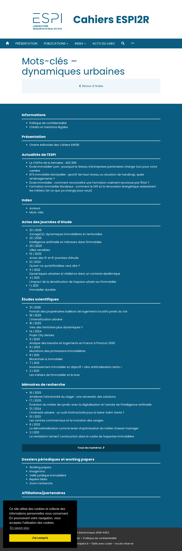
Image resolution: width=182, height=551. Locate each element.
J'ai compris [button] (40, 537)
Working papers (40, 467)
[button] (122, 43)
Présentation (26, 43)
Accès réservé (124, 543)
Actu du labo (103, 43)
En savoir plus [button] (19, 528)
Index (80, 43)
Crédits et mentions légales (48, 127)
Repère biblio (38, 479)
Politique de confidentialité (48, 123)
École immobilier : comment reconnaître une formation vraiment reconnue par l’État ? (89, 183)
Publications (56, 43)
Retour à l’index (91, 86)
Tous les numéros (91, 448)
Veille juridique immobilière (47, 475)
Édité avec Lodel (102, 543)
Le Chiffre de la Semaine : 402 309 (52, 163)
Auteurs (34, 208)
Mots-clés (36, 212)
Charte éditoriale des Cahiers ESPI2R (54, 145)
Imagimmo (37, 471)
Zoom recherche (41, 483)
